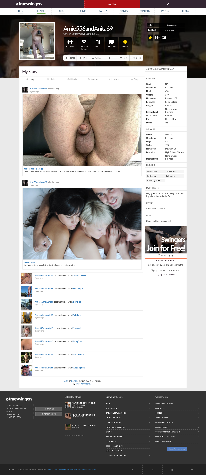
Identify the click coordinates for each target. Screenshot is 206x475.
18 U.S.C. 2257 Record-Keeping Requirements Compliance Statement (72, 469)
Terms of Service (162, 418)
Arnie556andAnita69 (38, 88)
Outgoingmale (78, 367)
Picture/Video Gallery (115, 427)
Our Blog (159, 413)
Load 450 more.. (83, 383)
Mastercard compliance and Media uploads (87, 405)
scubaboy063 (78, 288)
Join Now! (112, 4)
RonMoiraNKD (79, 275)
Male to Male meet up (33, 169)
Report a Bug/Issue (163, 441)
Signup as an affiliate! (165, 274)
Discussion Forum (113, 422)
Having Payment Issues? (177, 449)
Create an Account (114, 451)
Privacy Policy (161, 427)
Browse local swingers (116, 413)
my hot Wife (29, 262)
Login (66, 381)
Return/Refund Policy (164, 422)
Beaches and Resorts (115, 436)
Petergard (76, 328)
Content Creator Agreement (167, 432)
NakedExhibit (78, 354)
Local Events (111, 441)
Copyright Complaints (165, 436)
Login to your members (116, 455)
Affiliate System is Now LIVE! (87, 427)
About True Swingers (164, 403)
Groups (109, 432)
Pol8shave (76, 315)
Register (74, 381)
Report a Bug (48, 414)
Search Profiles (112, 408)
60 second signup (165, 255)
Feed (108, 403)
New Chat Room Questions (87, 416)
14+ (157, 38)
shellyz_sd (76, 302)
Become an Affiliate (165, 260)
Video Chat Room (113, 418)
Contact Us (48, 409)
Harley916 (77, 341)
